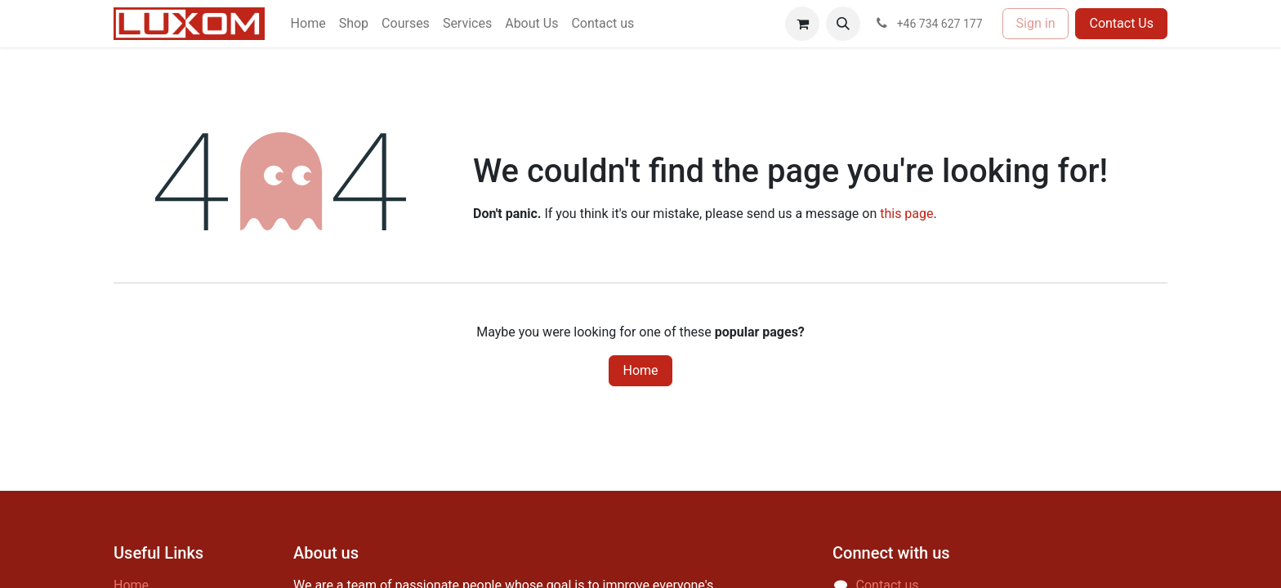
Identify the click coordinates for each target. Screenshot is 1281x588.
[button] (843, 24)
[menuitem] (308, 23)
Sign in (1036, 23)
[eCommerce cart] (802, 24)
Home (640, 370)
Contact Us (1121, 23)
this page (906, 213)
